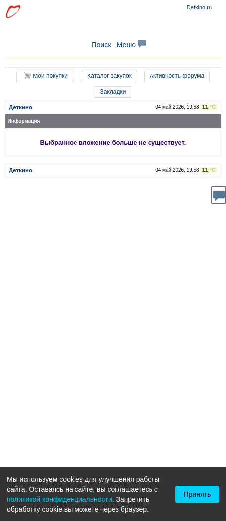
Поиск (101, 45)
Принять (197, 494)
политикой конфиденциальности (59, 499)
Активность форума (177, 76)
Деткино (20, 107)
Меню (131, 45)
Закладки (113, 91)
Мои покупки (46, 75)
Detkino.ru (199, 7)
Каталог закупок (109, 76)
